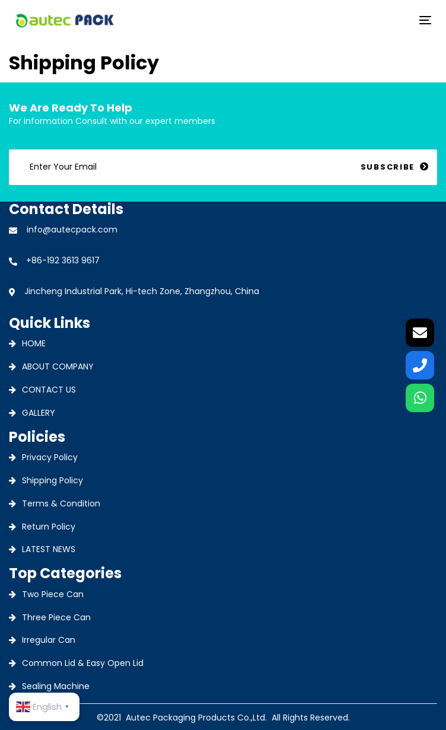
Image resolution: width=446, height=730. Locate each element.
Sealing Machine (56, 686)
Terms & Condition (61, 503)
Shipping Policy (52, 480)
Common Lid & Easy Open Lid (83, 663)
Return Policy (48, 527)
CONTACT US (49, 390)
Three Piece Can (56, 617)
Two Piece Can (53, 594)
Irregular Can (48, 640)
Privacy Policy (50, 457)
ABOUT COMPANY (58, 366)
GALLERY (38, 413)
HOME (34, 343)
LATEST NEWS (48, 549)
